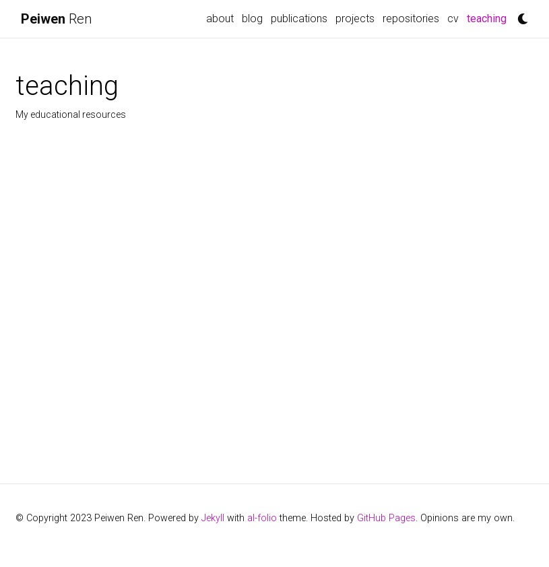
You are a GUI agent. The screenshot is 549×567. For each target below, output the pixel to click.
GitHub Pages (386, 518)
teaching (489, 17)
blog (252, 18)
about (220, 18)
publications (299, 18)
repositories (411, 18)
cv (453, 18)
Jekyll (212, 518)
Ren (56, 19)
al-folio (262, 518)
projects (355, 18)
